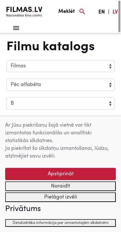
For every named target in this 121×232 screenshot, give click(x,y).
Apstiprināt (61, 174)
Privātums (23, 209)
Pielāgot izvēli (60, 197)
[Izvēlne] (16, 28)
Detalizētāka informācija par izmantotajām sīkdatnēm (61, 223)
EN (101, 12)
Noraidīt (60, 186)
